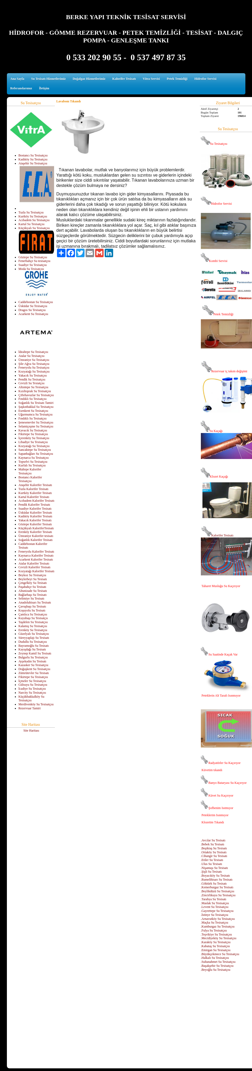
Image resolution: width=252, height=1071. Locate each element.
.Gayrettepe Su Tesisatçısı (217, 911)
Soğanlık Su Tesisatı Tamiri (36, 403)
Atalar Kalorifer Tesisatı (34, 563)
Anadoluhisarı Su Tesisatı (35, 602)
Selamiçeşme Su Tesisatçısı (36, 426)
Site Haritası (31, 730)
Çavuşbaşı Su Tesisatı (32, 606)
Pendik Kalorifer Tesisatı (34, 504)
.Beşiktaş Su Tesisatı (214, 848)
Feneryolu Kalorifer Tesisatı (36, 551)
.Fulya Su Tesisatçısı (214, 930)
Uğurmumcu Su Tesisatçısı (36, 414)
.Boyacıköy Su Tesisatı (215, 875)
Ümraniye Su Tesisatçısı (34, 360)
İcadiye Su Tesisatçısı (32, 688)
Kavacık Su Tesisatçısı (33, 430)
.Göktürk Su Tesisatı (214, 883)
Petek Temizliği (177, 79)
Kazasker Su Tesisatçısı (33, 665)
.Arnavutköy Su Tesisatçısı (218, 919)
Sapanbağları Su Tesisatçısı (36, 454)
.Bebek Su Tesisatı (212, 844)
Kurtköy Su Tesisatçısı (33, 216)
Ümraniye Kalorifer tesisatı (36, 536)
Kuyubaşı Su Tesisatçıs (33, 618)
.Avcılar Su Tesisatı (213, 840)
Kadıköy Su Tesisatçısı (33, 159)
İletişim (44, 88)
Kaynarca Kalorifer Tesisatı (36, 555)
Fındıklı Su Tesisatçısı (33, 399)
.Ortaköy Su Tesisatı (214, 852)
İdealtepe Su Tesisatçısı (33, 352)
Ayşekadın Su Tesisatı (32, 661)
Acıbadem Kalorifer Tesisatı (37, 500)
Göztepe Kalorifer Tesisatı (35, 524)
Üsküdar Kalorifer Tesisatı (35, 512)
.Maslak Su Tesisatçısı (215, 903)
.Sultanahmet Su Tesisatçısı (218, 962)
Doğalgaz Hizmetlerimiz (89, 79)
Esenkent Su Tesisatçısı (33, 411)
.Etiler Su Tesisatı (212, 860)
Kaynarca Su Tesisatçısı (34, 458)
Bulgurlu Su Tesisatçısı (33, 657)
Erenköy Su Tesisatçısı (33, 630)
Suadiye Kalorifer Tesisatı (35, 508)
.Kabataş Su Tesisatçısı (215, 946)
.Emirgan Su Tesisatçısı (216, 950)
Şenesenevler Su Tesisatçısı (36, 422)
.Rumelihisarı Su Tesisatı (217, 879)
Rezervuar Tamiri (30, 708)
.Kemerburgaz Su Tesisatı (217, 887)
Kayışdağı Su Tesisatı (32, 649)
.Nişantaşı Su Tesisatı (214, 868)
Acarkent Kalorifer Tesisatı (36, 559)
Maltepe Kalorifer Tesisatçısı (30, 471)
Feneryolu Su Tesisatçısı (34, 367)
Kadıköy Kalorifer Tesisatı (35, 516)
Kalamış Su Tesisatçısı (33, 626)
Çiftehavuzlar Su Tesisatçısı (36, 395)
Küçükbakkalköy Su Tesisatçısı (32, 698)
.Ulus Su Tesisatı (211, 864)
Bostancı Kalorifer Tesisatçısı (30, 479)
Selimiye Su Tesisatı (32, 598)
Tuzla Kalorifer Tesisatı (33, 489)
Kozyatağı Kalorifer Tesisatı (37, 571)
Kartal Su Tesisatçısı (32, 224)
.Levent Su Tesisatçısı (215, 907)
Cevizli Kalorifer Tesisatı (35, 567)
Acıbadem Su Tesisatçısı (34, 220)
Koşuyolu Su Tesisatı (32, 610)
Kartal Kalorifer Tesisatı (34, 497)
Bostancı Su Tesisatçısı (33, 155)
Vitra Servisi (151, 79)
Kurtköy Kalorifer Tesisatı (35, 493)
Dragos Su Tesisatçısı (32, 310)
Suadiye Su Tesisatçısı (33, 265)
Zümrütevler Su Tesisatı (34, 673)
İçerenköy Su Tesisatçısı (34, 438)
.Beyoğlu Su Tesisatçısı (216, 970)
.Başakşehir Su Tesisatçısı (217, 966)
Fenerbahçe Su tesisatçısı (35, 261)
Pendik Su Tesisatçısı (32, 379)
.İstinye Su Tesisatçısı (214, 915)
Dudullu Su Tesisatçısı (33, 642)
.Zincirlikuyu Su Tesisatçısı (218, 895)
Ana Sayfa (17, 79)
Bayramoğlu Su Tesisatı (34, 646)
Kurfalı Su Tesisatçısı (32, 465)
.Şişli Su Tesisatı (211, 871)
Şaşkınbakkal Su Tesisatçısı (36, 407)
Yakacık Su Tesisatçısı (33, 375)
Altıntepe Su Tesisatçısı (33, 387)
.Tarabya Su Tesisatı (213, 899)
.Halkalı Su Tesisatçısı (215, 958)
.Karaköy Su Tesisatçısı (216, 942)
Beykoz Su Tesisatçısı (32, 575)
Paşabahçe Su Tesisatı (32, 587)
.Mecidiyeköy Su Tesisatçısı (219, 938)
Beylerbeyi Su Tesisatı (33, 579)
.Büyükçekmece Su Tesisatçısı (220, 954)
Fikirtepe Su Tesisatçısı (33, 434)
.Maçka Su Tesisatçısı (214, 922)
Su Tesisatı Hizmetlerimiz (48, 79)
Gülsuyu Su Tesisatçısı (33, 685)
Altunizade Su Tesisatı (33, 591)
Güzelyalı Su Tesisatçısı (34, 634)
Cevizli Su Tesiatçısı (32, 383)
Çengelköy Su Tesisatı (33, 583)
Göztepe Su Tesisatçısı (33, 257)
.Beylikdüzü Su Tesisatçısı (218, 891)
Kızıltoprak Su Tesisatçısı (35, 391)
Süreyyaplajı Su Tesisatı (34, 638)
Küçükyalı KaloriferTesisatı (36, 528)
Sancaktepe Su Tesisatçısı (35, 450)
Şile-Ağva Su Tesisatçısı (34, 364)
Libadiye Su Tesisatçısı (33, 442)
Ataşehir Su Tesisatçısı (33, 163)
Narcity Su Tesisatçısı (32, 692)
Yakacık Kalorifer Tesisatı (35, 520)
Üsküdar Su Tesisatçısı (33, 306)
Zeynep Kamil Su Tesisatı (35, 653)
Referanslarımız (21, 88)
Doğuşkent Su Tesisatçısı (34, 669)
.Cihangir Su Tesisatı (214, 856)
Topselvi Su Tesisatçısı (33, 462)
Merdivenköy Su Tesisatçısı (36, 704)
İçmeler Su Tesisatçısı (32, 681)
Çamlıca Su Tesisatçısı (33, 614)
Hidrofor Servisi (205, 79)
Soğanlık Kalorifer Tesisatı (36, 540)
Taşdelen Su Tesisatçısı (33, 622)
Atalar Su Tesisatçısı (32, 356)
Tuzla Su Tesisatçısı (31, 212)
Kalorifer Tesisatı (124, 79)
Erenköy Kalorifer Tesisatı (35, 532)
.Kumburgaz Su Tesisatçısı (218, 926)
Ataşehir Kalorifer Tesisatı (35, 485)
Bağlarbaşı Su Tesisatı (33, 595)
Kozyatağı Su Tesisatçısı (34, 371)
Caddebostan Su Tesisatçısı (36, 302)
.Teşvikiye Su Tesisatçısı (216, 934)
